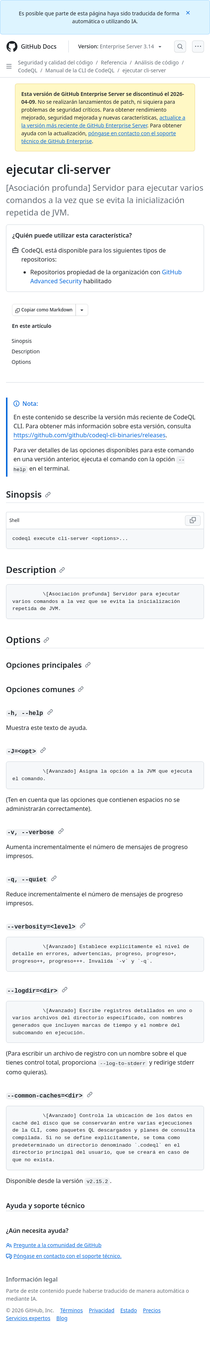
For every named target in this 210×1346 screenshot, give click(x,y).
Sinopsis (28, 494)
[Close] (189, 12)
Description (35, 569)
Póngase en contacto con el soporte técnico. (63, 1255)
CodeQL (27, 70)
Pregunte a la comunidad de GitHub (54, 1245)
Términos (71, 1310)
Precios (152, 1310)
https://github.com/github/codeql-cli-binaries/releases (89, 435)
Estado (128, 1310)
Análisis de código (157, 62)
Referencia (114, 62)
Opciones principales (48, 665)
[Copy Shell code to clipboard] (193, 520)
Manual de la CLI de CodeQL (79, 70)
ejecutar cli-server (144, 70)
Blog (62, 1318)
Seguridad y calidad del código (55, 62)
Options (27, 639)
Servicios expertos (28, 1318)
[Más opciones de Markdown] (81, 310)
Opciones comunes (45, 689)
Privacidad (101, 1310)
